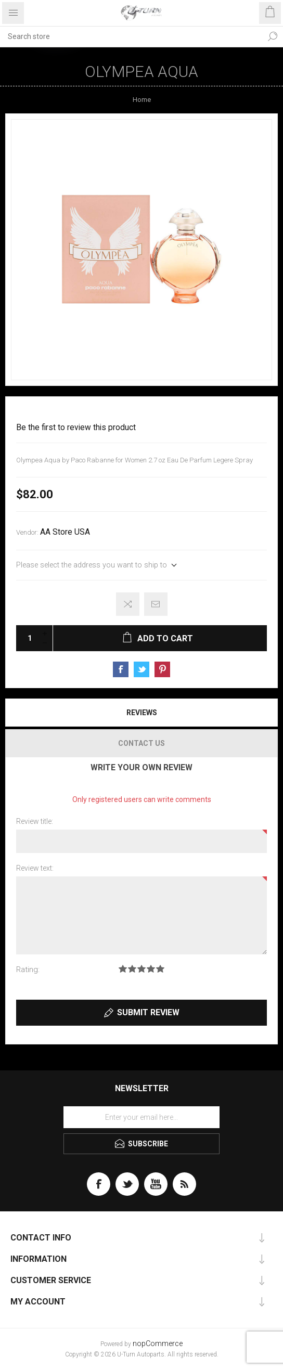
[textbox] (131, 36)
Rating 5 (160, 969)
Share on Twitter (141, 669)
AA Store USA (65, 532)
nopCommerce (158, 1343)
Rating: (28, 969)
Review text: (35, 868)
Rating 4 (151, 969)
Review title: (34, 821)
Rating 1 (122, 969)
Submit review (148, 1012)
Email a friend (156, 604)
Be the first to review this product (76, 427)
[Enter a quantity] (26, 638)
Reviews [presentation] (141, 712)
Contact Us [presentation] (141, 743)
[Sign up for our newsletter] (141, 1117)
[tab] (141, 713)
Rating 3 (141, 969)
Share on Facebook (120, 669)
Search (272, 36)
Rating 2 (132, 969)
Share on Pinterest (162, 669)
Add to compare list (127, 604)
